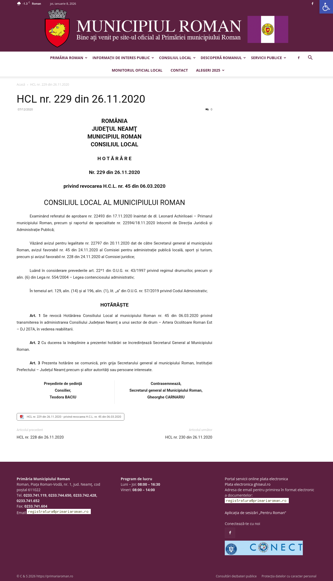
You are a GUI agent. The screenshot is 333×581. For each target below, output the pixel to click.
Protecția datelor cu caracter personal (289, 576)
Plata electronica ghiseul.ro (248, 484)
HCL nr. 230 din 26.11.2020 (188, 437)
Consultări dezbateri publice (236, 576)
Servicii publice (268, 57)
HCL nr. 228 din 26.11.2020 (40, 437)
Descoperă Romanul (223, 57)
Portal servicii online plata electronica (256, 478)
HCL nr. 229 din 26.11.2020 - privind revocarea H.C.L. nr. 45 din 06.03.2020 (74, 416)
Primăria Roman (68, 57)
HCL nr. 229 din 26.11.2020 (81, 99)
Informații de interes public (123, 57)
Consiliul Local (177, 57)
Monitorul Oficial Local (137, 70)
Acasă (21, 84)
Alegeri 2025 (210, 70)
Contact (179, 70)
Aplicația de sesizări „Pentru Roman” (255, 512)
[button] (326, 7)
